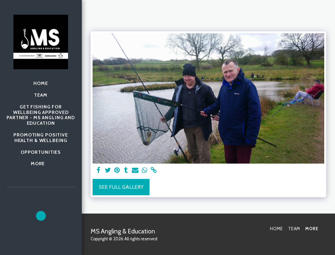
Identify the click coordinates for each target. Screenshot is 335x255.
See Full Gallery (121, 187)
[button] (41, 216)
